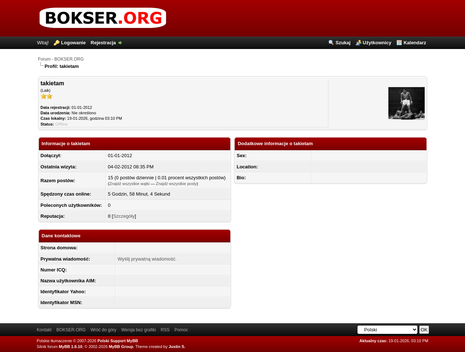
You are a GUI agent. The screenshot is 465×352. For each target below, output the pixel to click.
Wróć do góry (103, 329)
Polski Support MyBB (117, 341)
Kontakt (44, 329)
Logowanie (73, 42)
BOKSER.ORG (71, 329)
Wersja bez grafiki (138, 329)
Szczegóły (123, 216)
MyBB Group (121, 346)
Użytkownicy (377, 42)
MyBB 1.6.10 (70, 346)
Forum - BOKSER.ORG (61, 59)
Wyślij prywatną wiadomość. (147, 259)
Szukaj (343, 42)
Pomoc (181, 329)
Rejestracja (103, 42)
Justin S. (177, 346)
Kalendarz (415, 42)
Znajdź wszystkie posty (176, 183)
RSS (165, 329)
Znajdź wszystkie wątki (129, 183)
